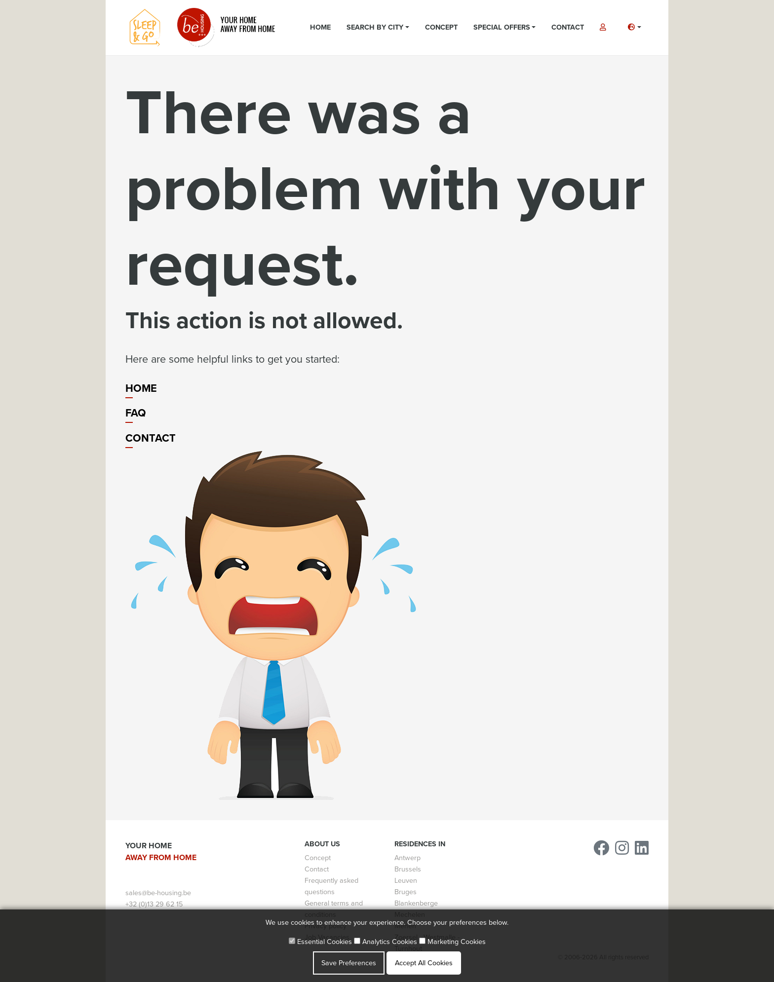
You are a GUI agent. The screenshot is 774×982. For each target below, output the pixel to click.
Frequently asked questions (331, 886)
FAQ (135, 413)
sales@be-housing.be (158, 893)
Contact (567, 27)
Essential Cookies (320, 942)
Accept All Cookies (424, 963)
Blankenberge (416, 903)
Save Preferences (348, 963)
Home (320, 27)
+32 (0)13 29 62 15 (154, 904)
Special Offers (501, 27)
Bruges (405, 892)
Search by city (375, 27)
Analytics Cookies (385, 942)
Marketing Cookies (452, 942)
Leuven (405, 880)
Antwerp (407, 858)
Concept (441, 27)
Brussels (407, 869)
